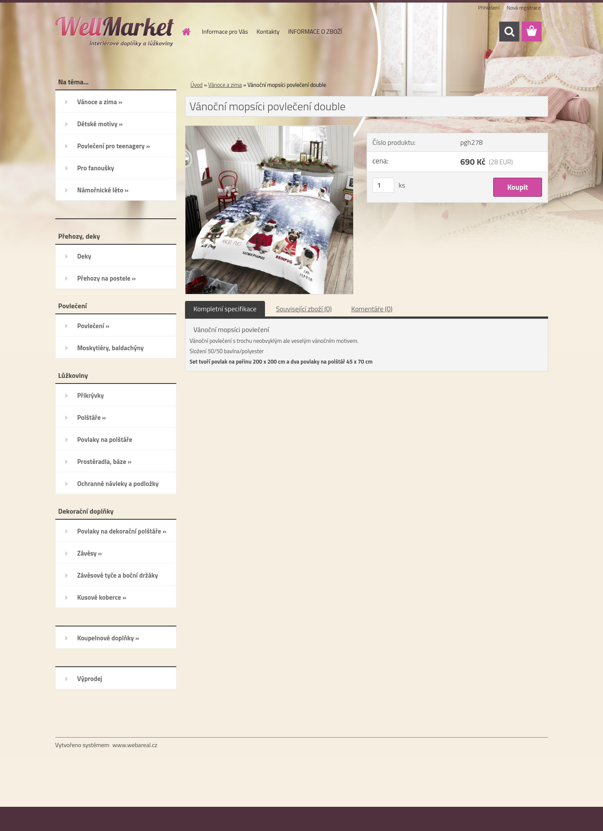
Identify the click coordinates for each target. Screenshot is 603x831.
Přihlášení (488, 7)
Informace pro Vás (225, 31)
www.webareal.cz (134, 744)
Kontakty (267, 31)
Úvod (197, 84)
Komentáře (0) (371, 309)
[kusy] (383, 185)
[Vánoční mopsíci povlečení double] (269, 129)
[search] (509, 32)
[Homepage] (185, 32)
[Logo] (114, 32)
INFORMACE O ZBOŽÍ (315, 31)
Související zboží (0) (304, 309)
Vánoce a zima (225, 84)
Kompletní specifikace (225, 309)
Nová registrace (523, 7)
